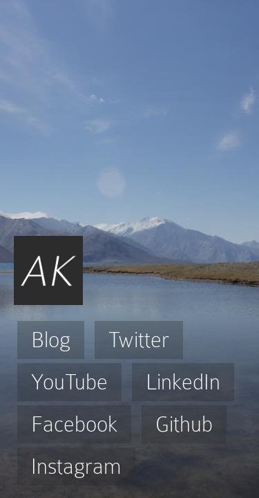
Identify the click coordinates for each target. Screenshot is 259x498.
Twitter (138, 340)
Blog (50, 340)
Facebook (74, 424)
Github (184, 424)
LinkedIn (183, 382)
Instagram (76, 466)
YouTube (69, 382)
